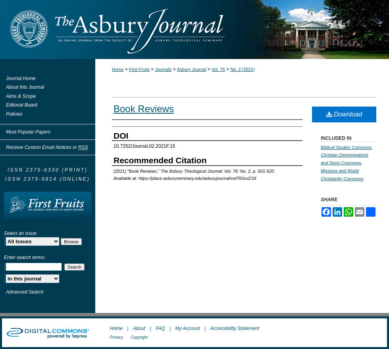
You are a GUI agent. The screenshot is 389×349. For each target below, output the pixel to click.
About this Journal (25, 87)
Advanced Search (25, 292)
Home (117, 69)
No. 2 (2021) (242, 69)
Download (344, 114)
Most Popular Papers (28, 132)
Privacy (116, 337)
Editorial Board (21, 105)
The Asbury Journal (220, 29)
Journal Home (21, 78)
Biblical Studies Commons (346, 147)
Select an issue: (21, 233)
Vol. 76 (218, 69)
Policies (14, 114)
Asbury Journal (191, 69)
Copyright (139, 337)
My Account (187, 328)
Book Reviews (144, 108)
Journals (163, 69)
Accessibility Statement (234, 328)
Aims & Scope (21, 96)
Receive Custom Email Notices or (47, 148)
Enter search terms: (25, 257)
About (139, 328)
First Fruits (139, 69)
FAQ (160, 328)
